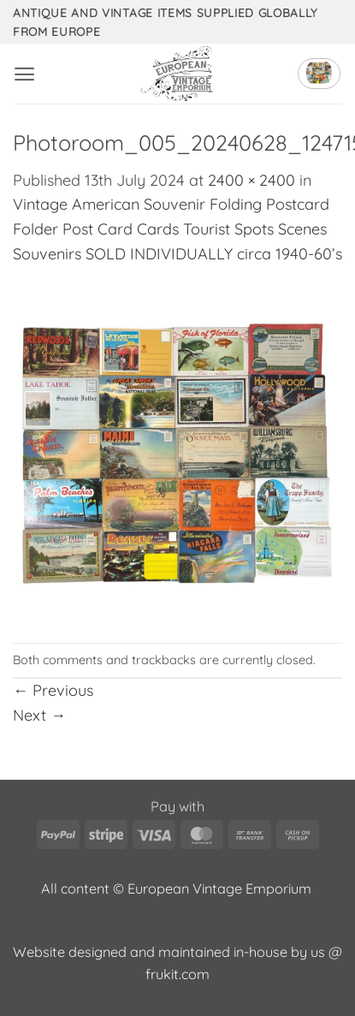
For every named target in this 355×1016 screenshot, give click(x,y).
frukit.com (177, 974)
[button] (24, 74)
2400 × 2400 (251, 180)
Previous (53, 690)
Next (39, 715)
